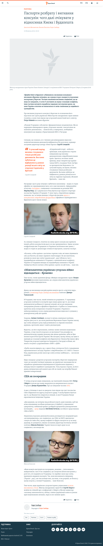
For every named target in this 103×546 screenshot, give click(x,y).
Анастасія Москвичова (31, 27)
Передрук (29, 532)
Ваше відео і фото (6, 529)
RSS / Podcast (5, 539)
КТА (86, 3)
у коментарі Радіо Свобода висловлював (44, 293)
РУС (81, 3)
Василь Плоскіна (44, 27)
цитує (37, 409)
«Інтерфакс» (36, 188)
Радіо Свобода (54, 27)
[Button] (67, 36)
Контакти (29, 535)
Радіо (3, 532)
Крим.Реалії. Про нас (33, 529)
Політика (27, 9)
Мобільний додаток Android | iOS (11, 535)
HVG (68, 386)
